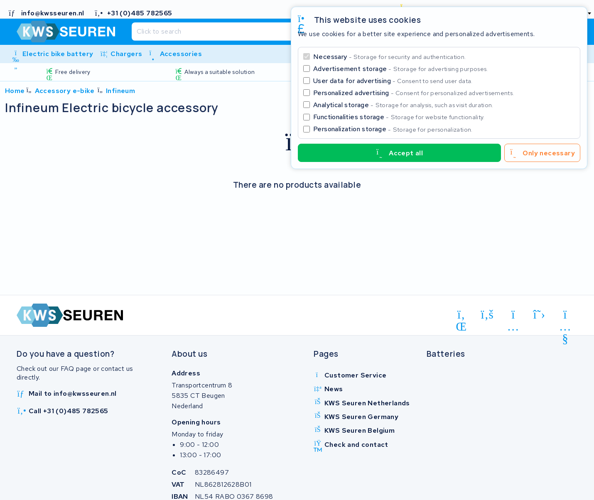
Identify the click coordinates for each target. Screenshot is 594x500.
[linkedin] (461, 316)
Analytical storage (403, 104)
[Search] (277, 31)
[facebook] (487, 315)
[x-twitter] (539, 315)
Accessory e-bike (64, 90)
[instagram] (513, 316)
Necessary (389, 56)
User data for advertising (393, 80)
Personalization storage (393, 129)
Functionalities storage (399, 117)
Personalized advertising (413, 92)
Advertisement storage (400, 68)
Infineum (120, 90)
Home (15, 90)
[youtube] (565, 316)
